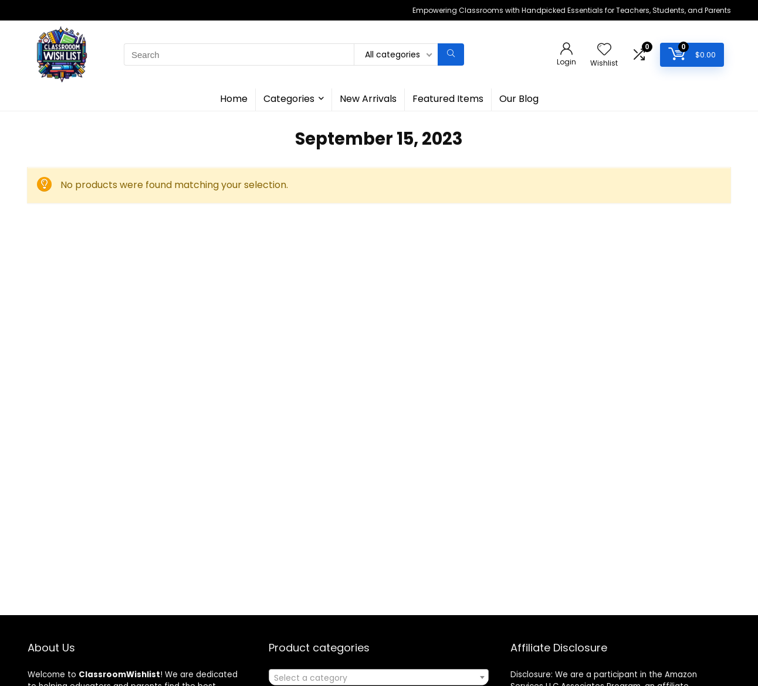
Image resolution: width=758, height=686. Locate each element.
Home (234, 98)
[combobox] (379, 677)
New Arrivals (368, 98)
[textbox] (378, 678)
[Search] (451, 54)
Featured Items (447, 98)
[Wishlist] (604, 50)
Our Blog (519, 98)
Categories (288, 98)
